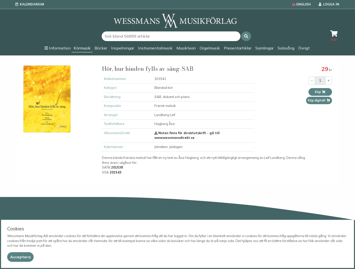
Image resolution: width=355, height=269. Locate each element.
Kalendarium (32, 4)
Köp (320, 92)
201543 (115, 172)
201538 (117, 167)
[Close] (20, 257)
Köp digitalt (319, 100)
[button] (246, 36)
